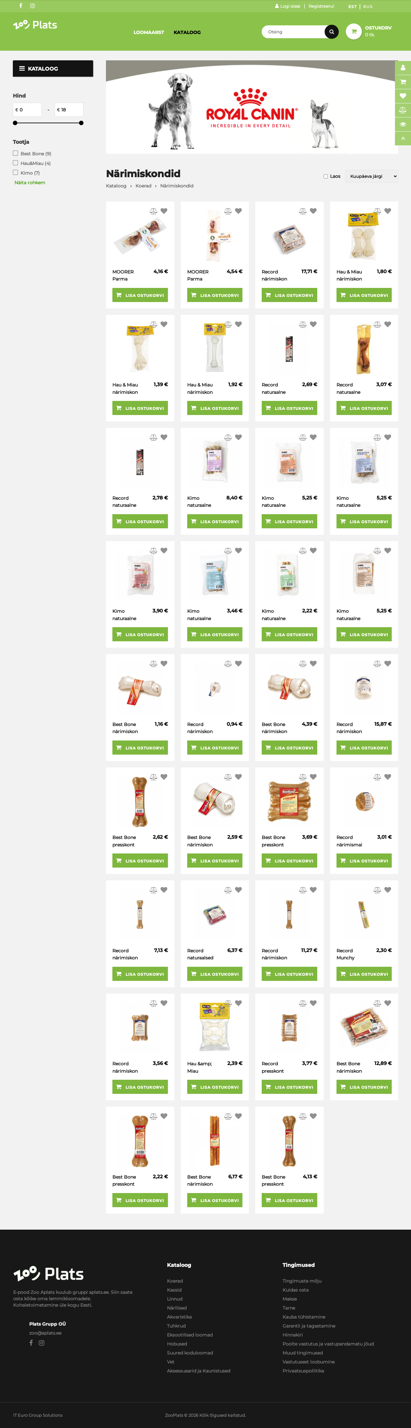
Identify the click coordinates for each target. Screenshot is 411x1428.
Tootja (21, 142)
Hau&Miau (36, 163)
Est (352, 6)
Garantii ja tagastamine (309, 1326)
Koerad (175, 1281)
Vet (170, 1362)
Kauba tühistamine (304, 1317)
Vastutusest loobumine (309, 1362)
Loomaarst (149, 32)
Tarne (289, 1308)
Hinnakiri (293, 1335)
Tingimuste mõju (302, 1281)
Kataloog (187, 32)
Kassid (174, 1290)
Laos (335, 176)
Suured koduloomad (190, 1353)
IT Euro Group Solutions (37, 1415)
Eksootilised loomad (190, 1335)
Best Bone (36, 154)
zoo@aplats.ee (45, 1333)
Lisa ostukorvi (140, 295)
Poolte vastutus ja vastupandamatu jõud (328, 1344)
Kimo (30, 173)
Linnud (174, 1299)
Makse (290, 1299)
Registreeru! (321, 6)
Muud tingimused (303, 1353)
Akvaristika (179, 1317)
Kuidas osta (296, 1290)
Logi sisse (287, 6)
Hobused (177, 1344)
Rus (367, 6)
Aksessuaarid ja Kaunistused (198, 1371)
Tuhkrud (176, 1326)
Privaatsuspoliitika (303, 1371)
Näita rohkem (29, 183)
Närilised (177, 1308)
